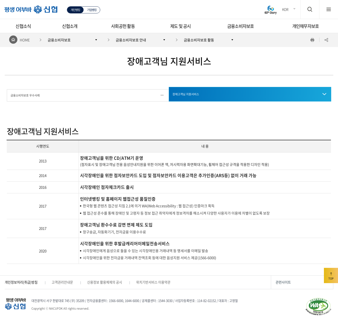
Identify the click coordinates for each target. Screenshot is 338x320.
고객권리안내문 (62, 282)
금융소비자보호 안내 (131, 40)
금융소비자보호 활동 (199, 40)
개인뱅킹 (75, 10)
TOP (331, 275)
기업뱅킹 (92, 10)
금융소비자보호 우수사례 (25, 95)
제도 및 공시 (180, 26)
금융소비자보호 (240, 26)
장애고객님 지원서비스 (186, 94)
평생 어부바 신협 (28, 11)
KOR (285, 9)
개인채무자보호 (305, 26)
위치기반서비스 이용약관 (153, 282)
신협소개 (69, 26)
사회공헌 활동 (123, 26)
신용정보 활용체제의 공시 (104, 282)
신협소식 (23, 26)
